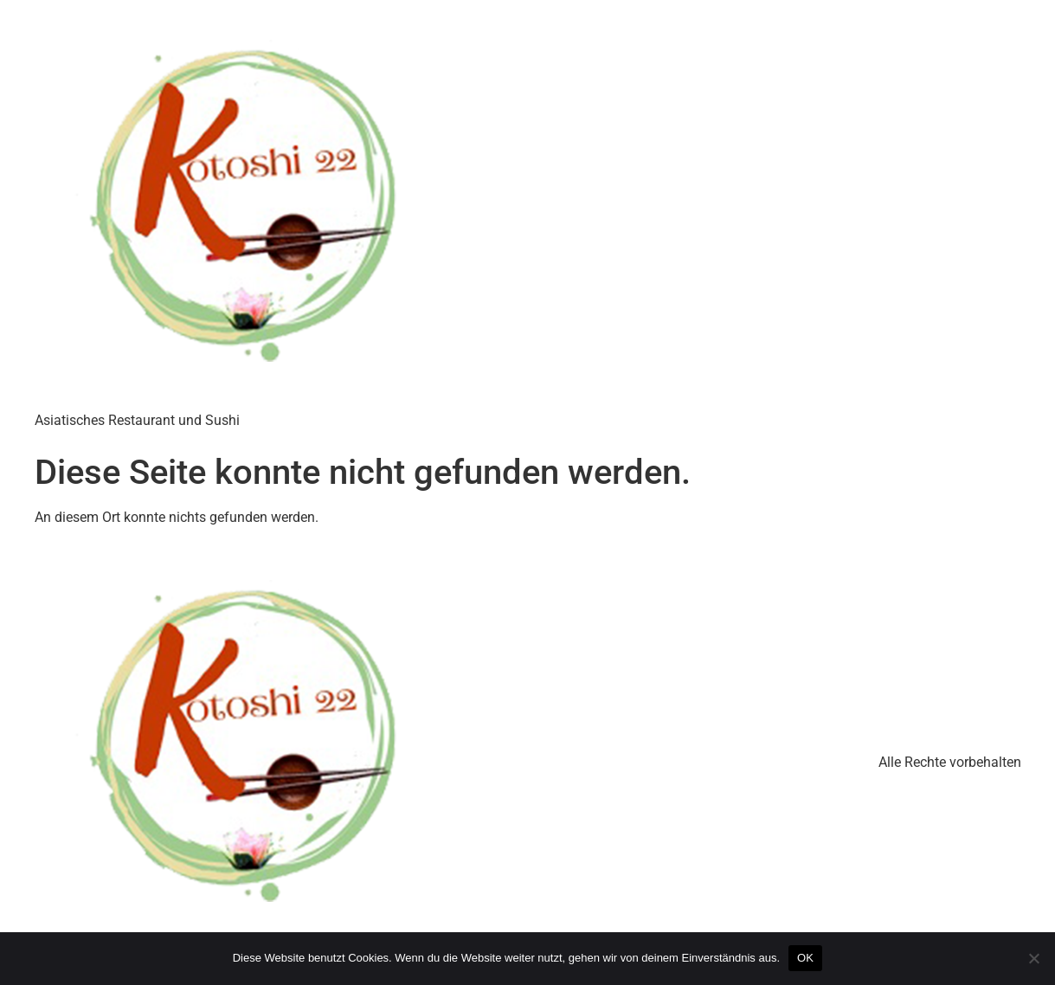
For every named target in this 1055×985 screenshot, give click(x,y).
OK (805, 957)
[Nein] (1033, 958)
